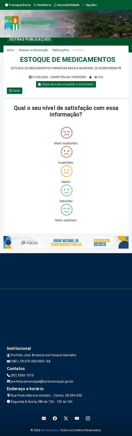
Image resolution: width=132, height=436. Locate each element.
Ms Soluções (50, 430)
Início (10, 50)
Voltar (14, 90)
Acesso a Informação (33, 50)
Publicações (60, 50)
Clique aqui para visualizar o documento (65, 84)
